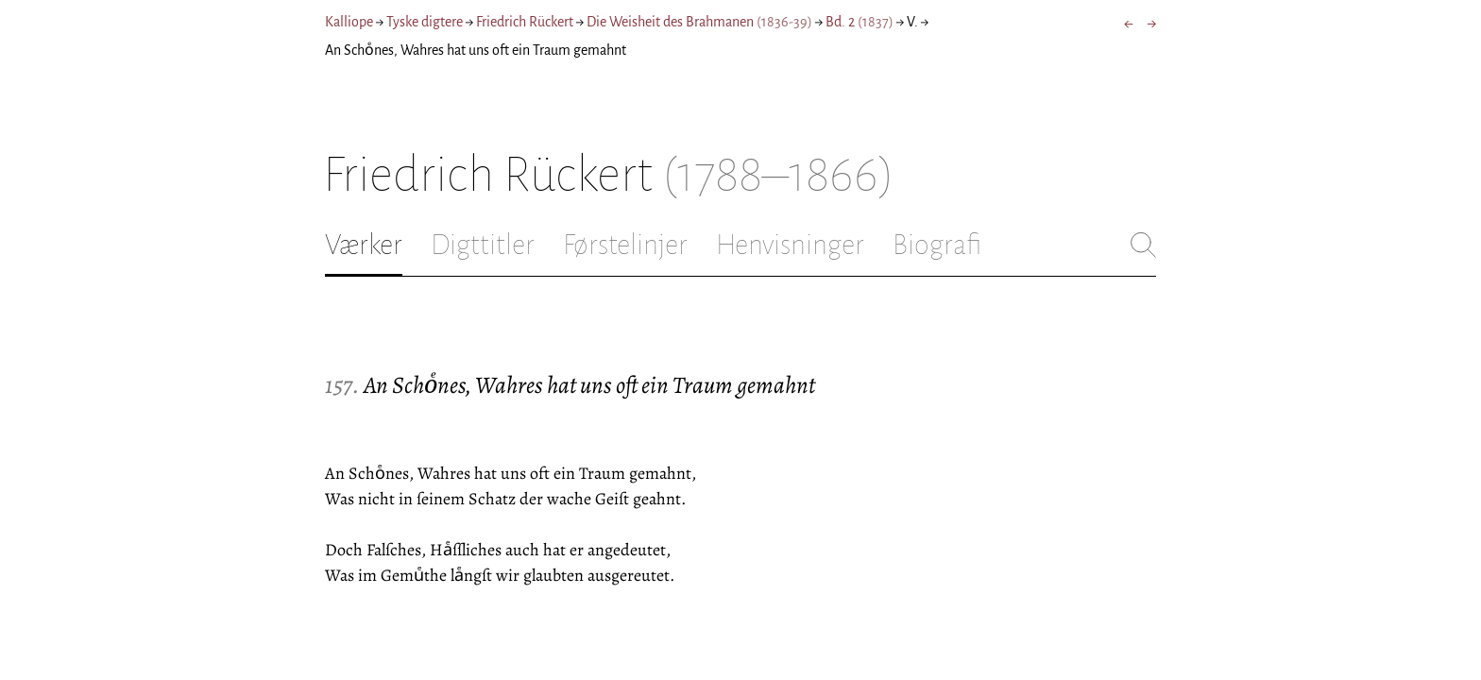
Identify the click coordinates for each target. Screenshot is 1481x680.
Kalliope (349, 21)
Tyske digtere (424, 21)
